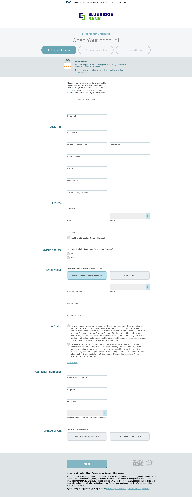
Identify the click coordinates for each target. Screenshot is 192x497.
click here (71, 90)
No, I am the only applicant (87, 436)
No (72, 254)
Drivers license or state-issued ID (87, 275)
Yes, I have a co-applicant (130, 436)
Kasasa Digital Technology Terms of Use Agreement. (128, 489)
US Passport (129, 275)
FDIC (138, 463)
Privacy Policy (83, 72)
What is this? (72, 363)
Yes (72, 258)
